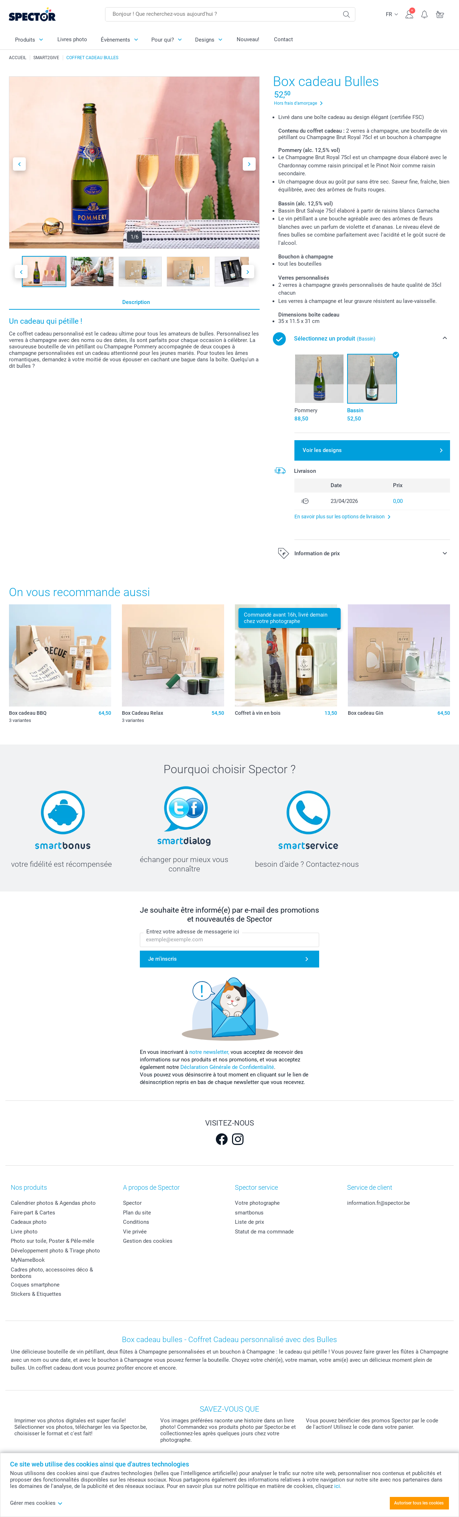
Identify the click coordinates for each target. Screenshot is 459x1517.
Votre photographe (257, 1203)
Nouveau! (248, 39)
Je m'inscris (162, 959)
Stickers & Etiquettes (36, 1294)
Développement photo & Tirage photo (55, 1250)
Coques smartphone (35, 1284)
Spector (132, 1203)
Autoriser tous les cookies (419, 1503)
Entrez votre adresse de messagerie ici (192, 932)
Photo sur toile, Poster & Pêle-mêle (52, 1241)
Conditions (136, 1222)
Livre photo (24, 1231)
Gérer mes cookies (36, 1503)
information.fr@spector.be (378, 1203)
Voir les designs (322, 450)
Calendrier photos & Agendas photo (53, 1203)
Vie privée (135, 1231)
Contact (283, 39)
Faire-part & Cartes (33, 1212)
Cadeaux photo (29, 1222)
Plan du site (137, 1212)
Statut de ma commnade (264, 1231)
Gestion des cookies (147, 1241)
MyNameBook (28, 1260)
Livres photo (72, 39)
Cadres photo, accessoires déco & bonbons (52, 1272)
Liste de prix (249, 1222)
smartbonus (249, 1212)
